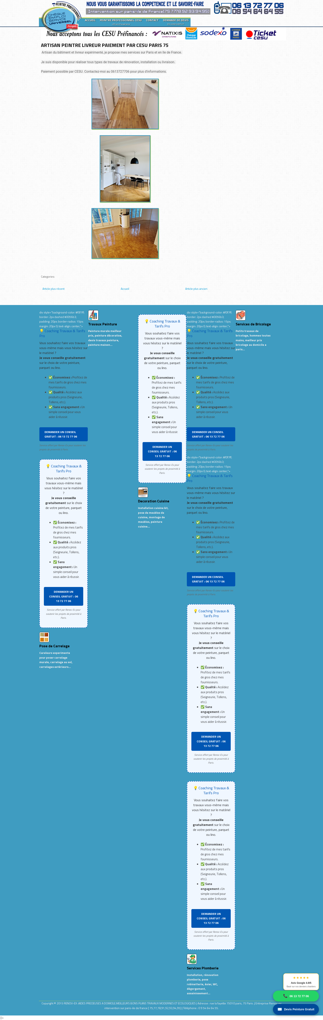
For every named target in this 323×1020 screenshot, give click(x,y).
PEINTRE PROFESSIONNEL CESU (121, 22)
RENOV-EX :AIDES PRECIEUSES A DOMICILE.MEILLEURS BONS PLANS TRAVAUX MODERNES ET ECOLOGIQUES (130, 1003)
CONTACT (152, 20)
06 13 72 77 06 (296, 996)
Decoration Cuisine (153, 501)
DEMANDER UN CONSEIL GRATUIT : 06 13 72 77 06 (60, 434)
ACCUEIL (90, 20)
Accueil (125, 288)
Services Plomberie (203, 968)
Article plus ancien (196, 288)
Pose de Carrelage (54, 646)
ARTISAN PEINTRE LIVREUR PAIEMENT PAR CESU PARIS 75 (104, 45)
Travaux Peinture (102, 324)
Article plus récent (53, 288)
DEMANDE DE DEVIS (175, 22)
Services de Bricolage (253, 324)
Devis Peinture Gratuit (295, 1009)
